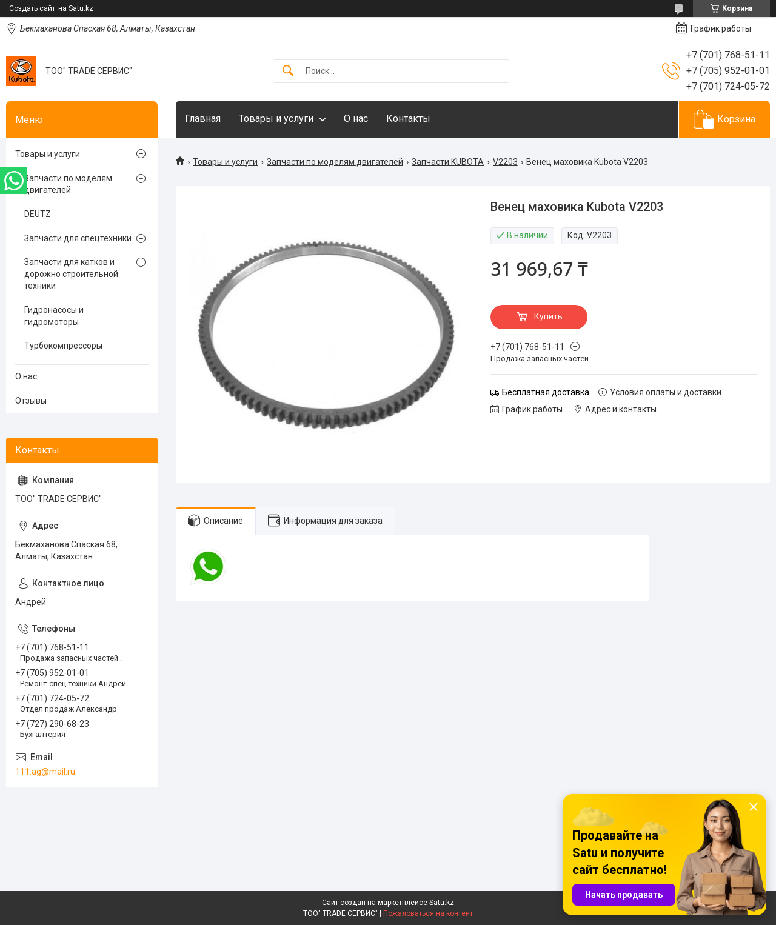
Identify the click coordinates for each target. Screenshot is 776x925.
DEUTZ (37, 214)
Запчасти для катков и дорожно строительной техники (71, 273)
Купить (548, 316)
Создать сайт (32, 8)
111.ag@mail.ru (45, 771)
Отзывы (31, 401)
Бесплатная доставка (545, 392)
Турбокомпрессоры (63, 345)
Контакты (408, 118)
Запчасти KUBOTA (448, 162)
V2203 (505, 162)
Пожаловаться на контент (428, 913)
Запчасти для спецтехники (78, 238)
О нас (356, 118)
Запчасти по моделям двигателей (335, 162)
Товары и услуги (276, 118)
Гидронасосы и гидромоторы (54, 316)
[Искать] (287, 71)
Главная (203, 118)
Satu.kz (441, 902)
